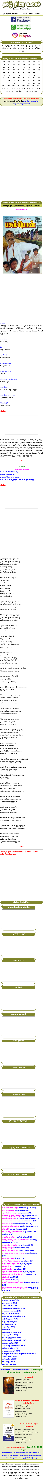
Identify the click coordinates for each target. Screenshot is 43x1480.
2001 (33, 83)
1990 (18, 81)
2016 (28, 89)
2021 (12, 91)
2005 (13, 86)
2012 (8, 89)
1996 (8, 83)
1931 (3, 62)
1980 (8, 78)
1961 (33, 70)
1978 (38, 75)
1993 (33, 81)
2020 (8, 91)
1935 (23, 62)
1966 (18, 73)
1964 (8, 73)
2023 (21, 91)
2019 (3, 91)
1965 (13, 73)
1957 (13, 70)
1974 (18, 75)
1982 (18, 78)
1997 (13, 83)
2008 (28, 86)
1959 (23, 70)
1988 (8, 81)
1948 (8, 67)
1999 (23, 83)
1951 (23, 67)
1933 (13, 62)
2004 (8, 86)
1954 (38, 67)
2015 (23, 89)
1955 (3, 70)
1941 (13, 65)
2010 (38, 86)
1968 (28, 73)
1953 (33, 67)
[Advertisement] (21, 132)
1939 (3, 65)
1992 (28, 81)
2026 (35, 91)
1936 (28, 62)
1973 (13, 75)
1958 (18, 70)
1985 (33, 78)
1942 (18, 65)
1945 (33, 65)
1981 (13, 78)
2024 (26, 91)
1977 (33, 75)
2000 (28, 83)
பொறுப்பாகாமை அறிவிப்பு (23, 1475)
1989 (13, 81)
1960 (28, 70)
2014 (18, 89)
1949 (13, 67)
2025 (31, 91)
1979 (3, 78)
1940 (8, 65)
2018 (38, 89)
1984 (28, 78)
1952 (28, 67)
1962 (38, 70)
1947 (3, 67)
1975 (23, 75)
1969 (33, 73)
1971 (3, 75)
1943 (23, 65)
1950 (18, 67)
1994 (38, 81)
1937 (33, 62)
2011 (3, 89)
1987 (3, 81)
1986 (38, 78)
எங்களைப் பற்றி (33, 1473)
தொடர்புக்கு (7, 1475)
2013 (13, 89)
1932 (8, 62)
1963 (3, 73)
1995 (3, 83)
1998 (18, 83)
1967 (23, 73)
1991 (23, 81)
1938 (38, 62)
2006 (18, 86)
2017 (33, 89)
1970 (38, 73)
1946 (38, 65)
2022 (17, 91)
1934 (18, 62)
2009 (33, 86)
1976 (28, 75)
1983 (23, 78)
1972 (8, 75)
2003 (3, 86)
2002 (38, 83)
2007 (23, 86)
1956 (8, 70)
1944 (28, 65)
